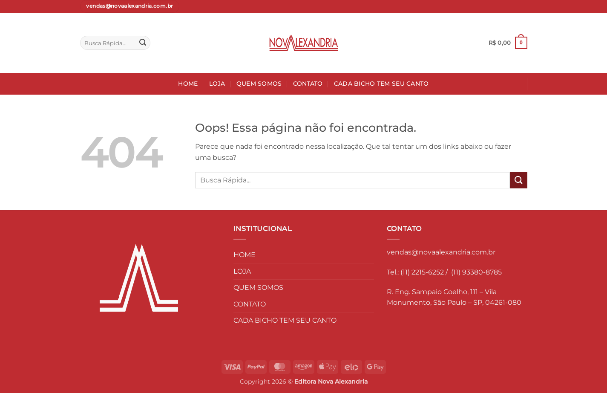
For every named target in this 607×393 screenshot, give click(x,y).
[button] (508, 43)
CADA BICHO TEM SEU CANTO (381, 83)
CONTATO (308, 83)
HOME (188, 83)
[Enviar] (142, 43)
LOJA (217, 83)
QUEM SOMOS (259, 83)
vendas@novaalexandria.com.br (441, 252)
